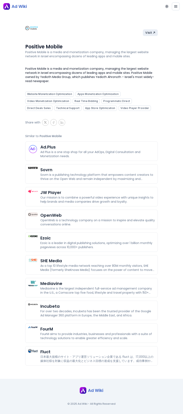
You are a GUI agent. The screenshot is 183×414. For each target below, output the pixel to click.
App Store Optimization (100, 108)
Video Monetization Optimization (48, 101)
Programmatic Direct (116, 101)
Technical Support (67, 108)
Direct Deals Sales (39, 108)
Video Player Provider (134, 108)
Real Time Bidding (86, 101)
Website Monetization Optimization (49, 94)
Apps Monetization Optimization (98, 94)
